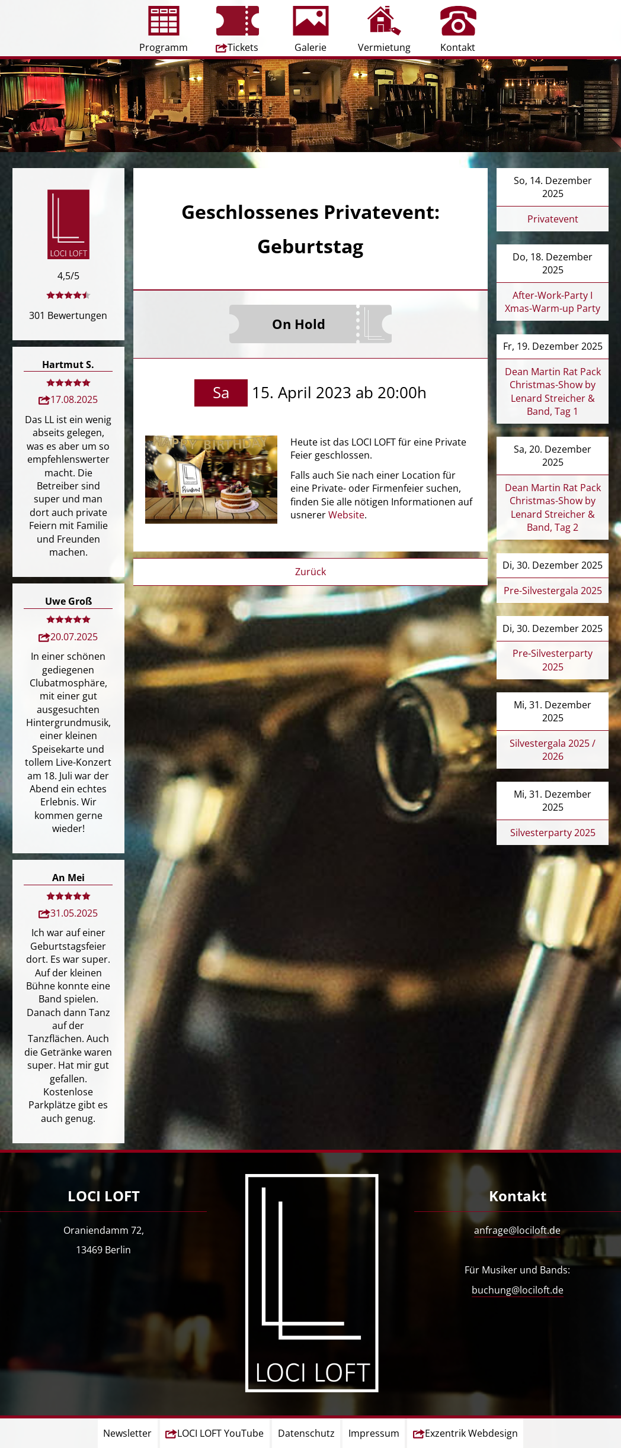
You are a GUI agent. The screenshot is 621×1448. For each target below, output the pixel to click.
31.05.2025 (74, 913)
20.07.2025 (74, 636)
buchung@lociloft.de (518, 1290)
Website (346, 514)
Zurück (310, 571)
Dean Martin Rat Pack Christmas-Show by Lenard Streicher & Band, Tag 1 (553, 391)
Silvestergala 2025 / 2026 (553, 750)
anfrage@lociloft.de (517, 1230)
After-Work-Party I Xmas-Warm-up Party (552, 302)
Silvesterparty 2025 (553, 832)
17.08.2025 (74, 399)
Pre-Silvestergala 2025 (553, 590)
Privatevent (552, 218)
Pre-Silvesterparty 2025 (553, 660)
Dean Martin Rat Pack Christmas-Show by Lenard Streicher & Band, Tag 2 (553, 507)
